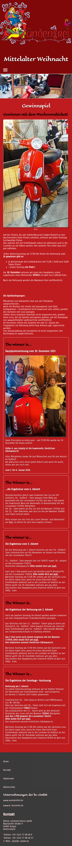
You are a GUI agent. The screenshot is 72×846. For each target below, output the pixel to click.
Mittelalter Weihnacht (36, 59)
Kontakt (7, 770)
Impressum (8, 778)
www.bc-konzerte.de (13, 805)
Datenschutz (9, 787)
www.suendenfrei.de (13, 800)
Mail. (11, 522)
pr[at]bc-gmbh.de (20, 841)
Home (6, 761)
